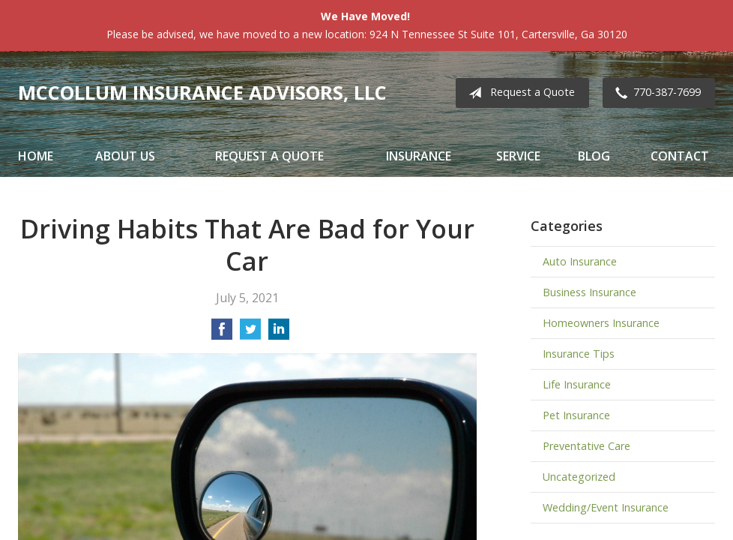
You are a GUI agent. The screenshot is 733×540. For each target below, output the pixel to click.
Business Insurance (589, 292)
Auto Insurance (580, 261)
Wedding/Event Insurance (606, 507)
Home (35, 156)
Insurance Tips (579, 353)
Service (518, 156)
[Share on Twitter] (250, 334)
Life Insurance (577, 384)
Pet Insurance (576, 415)
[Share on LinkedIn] (278, 334)
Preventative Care (586, 446)
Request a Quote (518, 93)
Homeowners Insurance (601, 323)
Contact (680, 156)
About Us (125, 156)
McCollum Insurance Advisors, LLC (202, 93)
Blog (594, 156)
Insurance (418, 156)
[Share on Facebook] (221, 334)
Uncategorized (579, 477)
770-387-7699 (655, 93)
